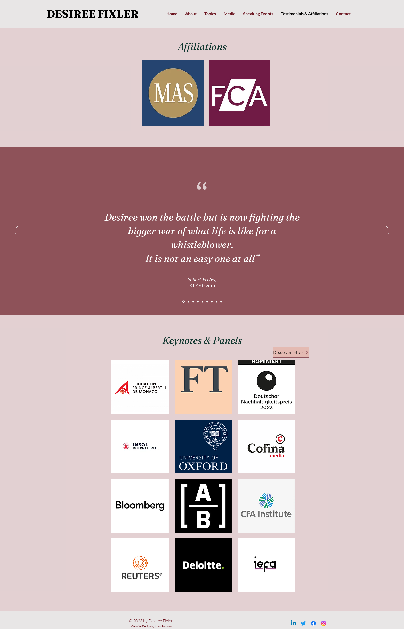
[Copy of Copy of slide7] (221, 301)
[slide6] (207, 301)
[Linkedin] (293, 623)
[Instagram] (323, 623)
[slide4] (198, 301)
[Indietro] (15, 231)
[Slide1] (188, 301)
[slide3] (193, 301)
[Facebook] (313, 623)
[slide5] (202, 301)
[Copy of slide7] (216, 301)
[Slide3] (183, 302)
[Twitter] (303, 623)
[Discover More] (291, 352)
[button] (173, 93)
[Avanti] (388, 231)
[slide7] (212, 301)
